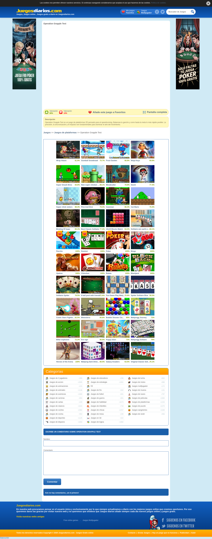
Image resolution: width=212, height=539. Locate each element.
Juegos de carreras (57, 398)
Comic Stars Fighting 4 (65, 318)
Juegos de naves (138, 394)
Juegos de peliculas (139, 398)
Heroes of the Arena (64, 362)
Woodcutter (111, 185)
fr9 (92, 386)
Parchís (59, 251)
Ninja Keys (135, 161)
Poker (108, 251)
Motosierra (85, 318)
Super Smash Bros (64, 185)
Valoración (53, 112)
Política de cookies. (158, 3)
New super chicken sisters (90, 185)
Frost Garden (111, 161)
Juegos (146, 12)
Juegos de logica (97, 422)
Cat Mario (135, 207)
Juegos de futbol (97, 394)
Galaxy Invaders (113, 362)
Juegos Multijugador (90, 520)
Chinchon (85, 273)
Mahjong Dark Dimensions (90, 362)
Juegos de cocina (56, 414)
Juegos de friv (96, 390)
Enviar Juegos (144, 533)
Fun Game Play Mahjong (115, 295)
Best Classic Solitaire (90, 229)
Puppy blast (111, 340)
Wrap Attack (61, 161)
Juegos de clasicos (56, 406)
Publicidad (184, 533)
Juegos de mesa (97, 414)
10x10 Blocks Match (114, 229)
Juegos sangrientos (139, 410)
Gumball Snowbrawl (89, 161)
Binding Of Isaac (63, 229)
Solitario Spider (62, 295)
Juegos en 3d (96, 418)
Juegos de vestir (138, 414)
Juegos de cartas (56, 402)
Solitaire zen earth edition (140, 229)
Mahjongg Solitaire (139, 340)
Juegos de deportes (57, 418)
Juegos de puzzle (139, 406)
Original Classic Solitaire (140, 362)
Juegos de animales (57, 390)
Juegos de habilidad (98, 402)
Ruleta (108, 273)
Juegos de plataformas (65, 132)
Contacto (131, 533)
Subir (193, 533)
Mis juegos (130, 12)
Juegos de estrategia (99, 382)
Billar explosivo (62, 340)
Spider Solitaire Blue (139, 295)
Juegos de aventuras (57, 394)
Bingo (133, 251)
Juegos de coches (56, 410)
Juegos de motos (138, 382)
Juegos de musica (139, 390)
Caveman (110, 207)
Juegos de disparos (57, 422)
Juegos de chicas (97, 410)
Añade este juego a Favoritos (106, 112)
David (133, 185)
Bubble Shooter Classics (115, 318)
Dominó (84, 251)
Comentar (52, 481)
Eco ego (84, 340)
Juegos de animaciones (58, 386)
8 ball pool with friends (90, 295)
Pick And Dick (87, 207)
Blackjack (135, 273)
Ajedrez (59, 273)
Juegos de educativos (99, 378)
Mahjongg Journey (139, 318)
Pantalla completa (154, 112)
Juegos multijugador (140, 386)
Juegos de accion (56, 382)
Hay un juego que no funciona (164, 533)
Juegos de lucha (138, 378)
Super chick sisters (64, 207)
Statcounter (4, 538)
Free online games (71, 520)
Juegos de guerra (97, 398)
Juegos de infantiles (98, 406)
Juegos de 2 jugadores (58, 378)
